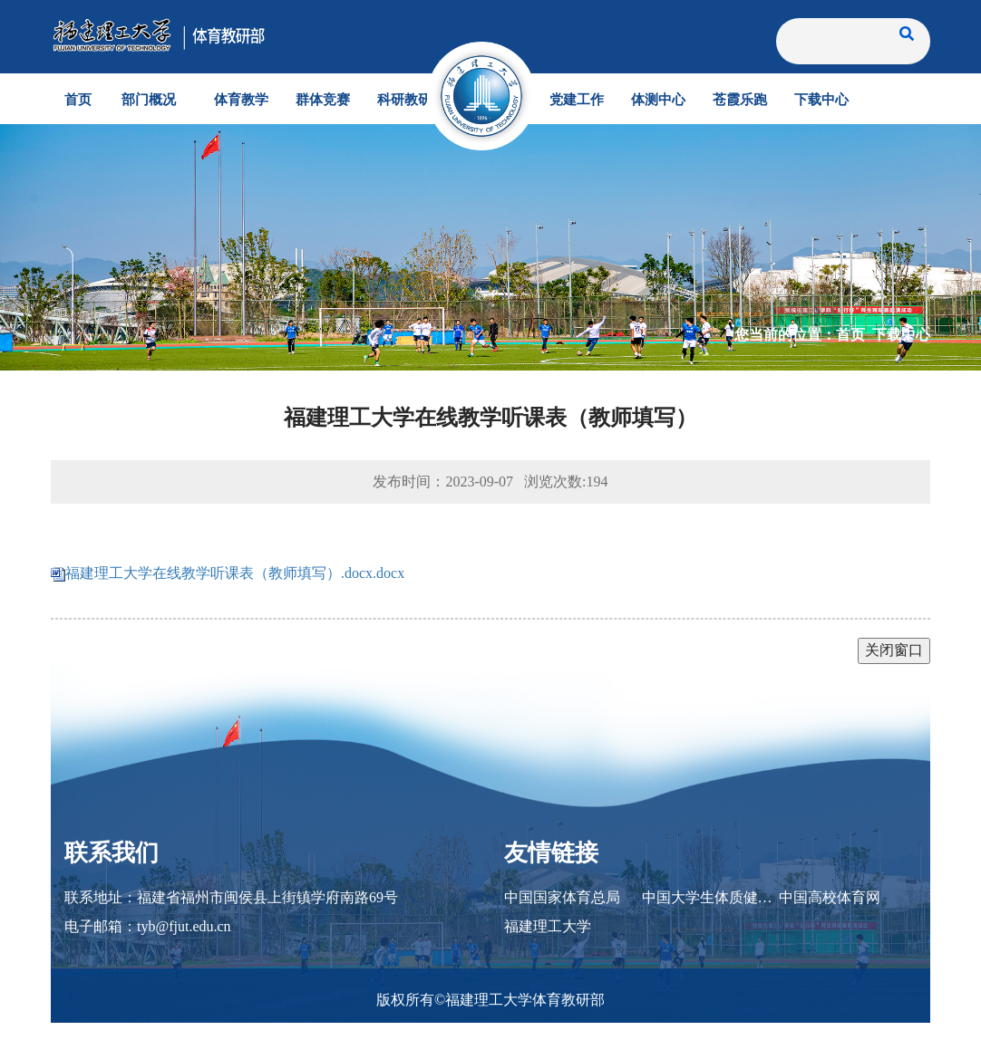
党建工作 (576, 99)
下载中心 (821, 99)
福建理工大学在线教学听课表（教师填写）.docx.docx (234, 573)
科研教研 (404, 99)
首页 (78, 99)
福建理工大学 (547, 926)
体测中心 (658, 99)
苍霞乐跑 (740, 99)
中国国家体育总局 (562, 897)
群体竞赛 (323, 99)
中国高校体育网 (829, 897)
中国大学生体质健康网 (711, 897)
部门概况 (148, 99)
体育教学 (241, 99)
